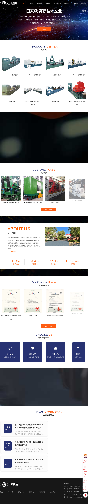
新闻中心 (48, 3)
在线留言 (42, 492)
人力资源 (75, 3)
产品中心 (40, 3)
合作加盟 (83, 3)
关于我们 (31, 3)
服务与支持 (57, 3)
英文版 (84, 11)
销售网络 (66, 3)
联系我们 (52, 492)
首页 (24, 3)
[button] (42, 36)
